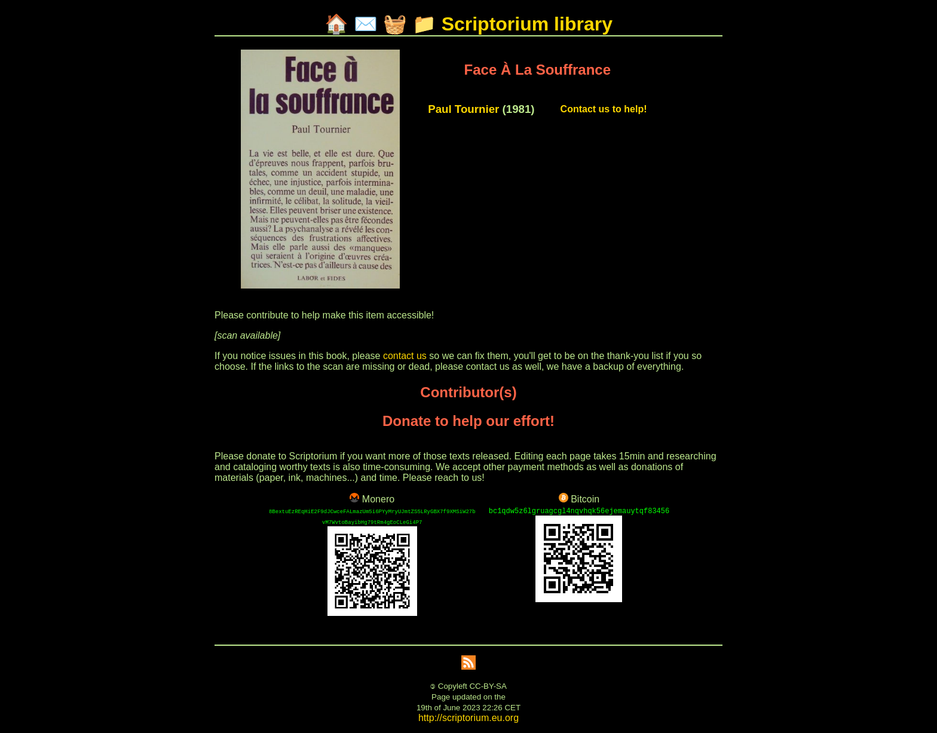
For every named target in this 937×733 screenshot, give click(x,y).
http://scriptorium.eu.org (468, 718)
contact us (405, 356)
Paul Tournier (463, 109)
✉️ (366, 24)
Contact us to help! (604, 109)
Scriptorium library (527, 24)
